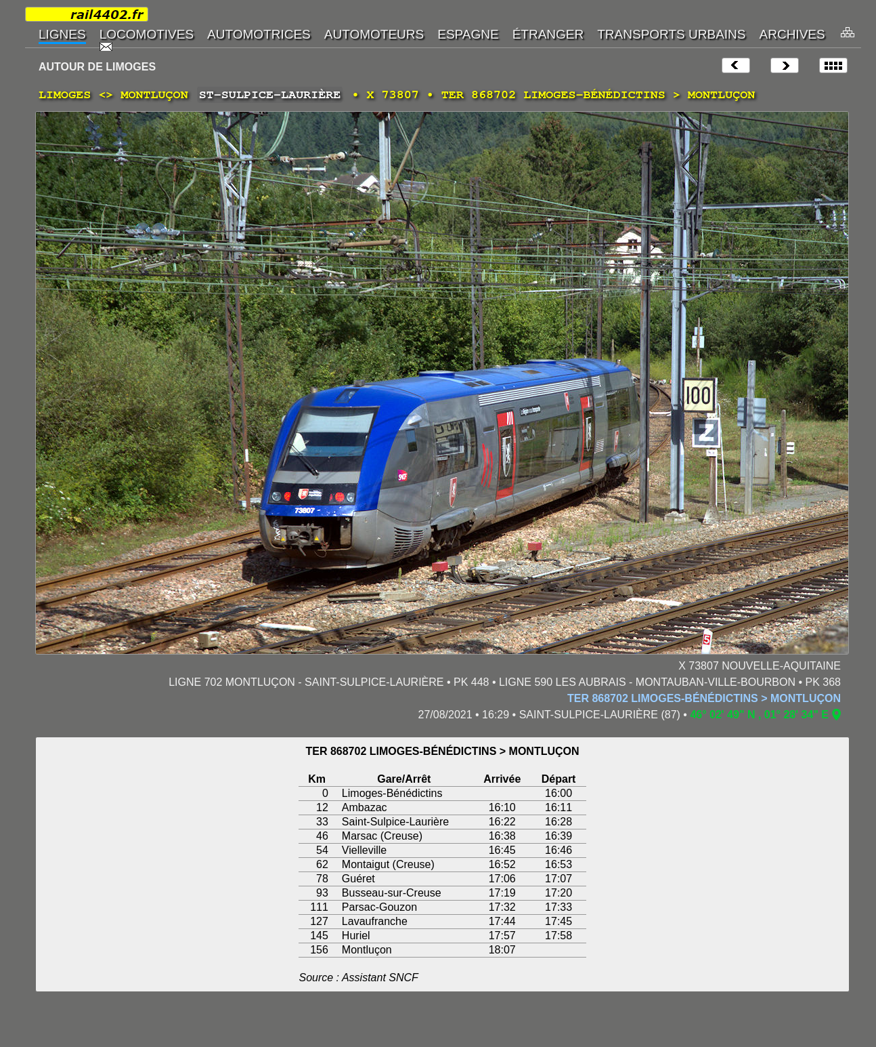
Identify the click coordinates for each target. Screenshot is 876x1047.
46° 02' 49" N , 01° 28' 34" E (759, 714)
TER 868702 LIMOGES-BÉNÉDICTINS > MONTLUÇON (704, 698)
